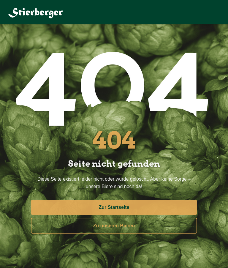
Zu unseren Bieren (114, 224)
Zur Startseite (114, 206)
